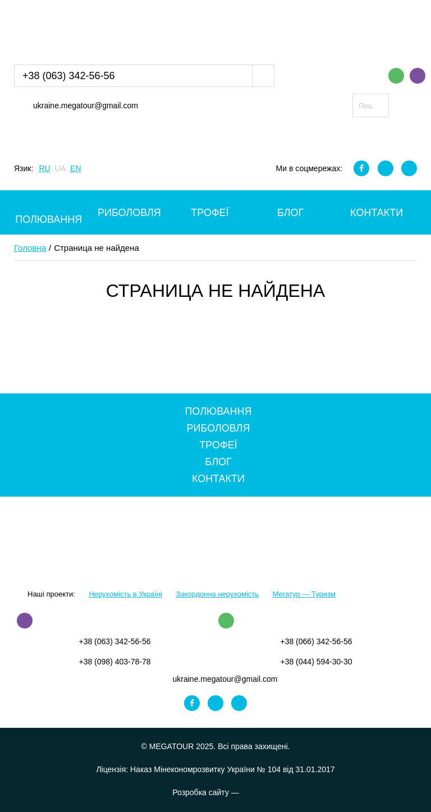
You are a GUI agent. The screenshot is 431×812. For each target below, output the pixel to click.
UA (60, 168)
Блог (290, 212)
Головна (30, 248)
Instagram (385, 168)
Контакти (376, 212)
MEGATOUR (72, 30)
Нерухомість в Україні (125, 594)
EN (75, 168)
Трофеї (209, 212)
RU (44, 168)
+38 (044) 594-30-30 (316, 661)
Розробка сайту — (215, 792)
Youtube (409, 168)
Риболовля (129, 212)
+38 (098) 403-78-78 (114, 661)
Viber (417, 76)
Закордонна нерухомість (217, 594)
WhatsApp (396, 76)
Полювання (48, 219)
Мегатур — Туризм (304, 594)
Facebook (361, 168)
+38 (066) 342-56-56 (316, 641)
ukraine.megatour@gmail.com (85, 105)
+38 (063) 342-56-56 (68, 75)
